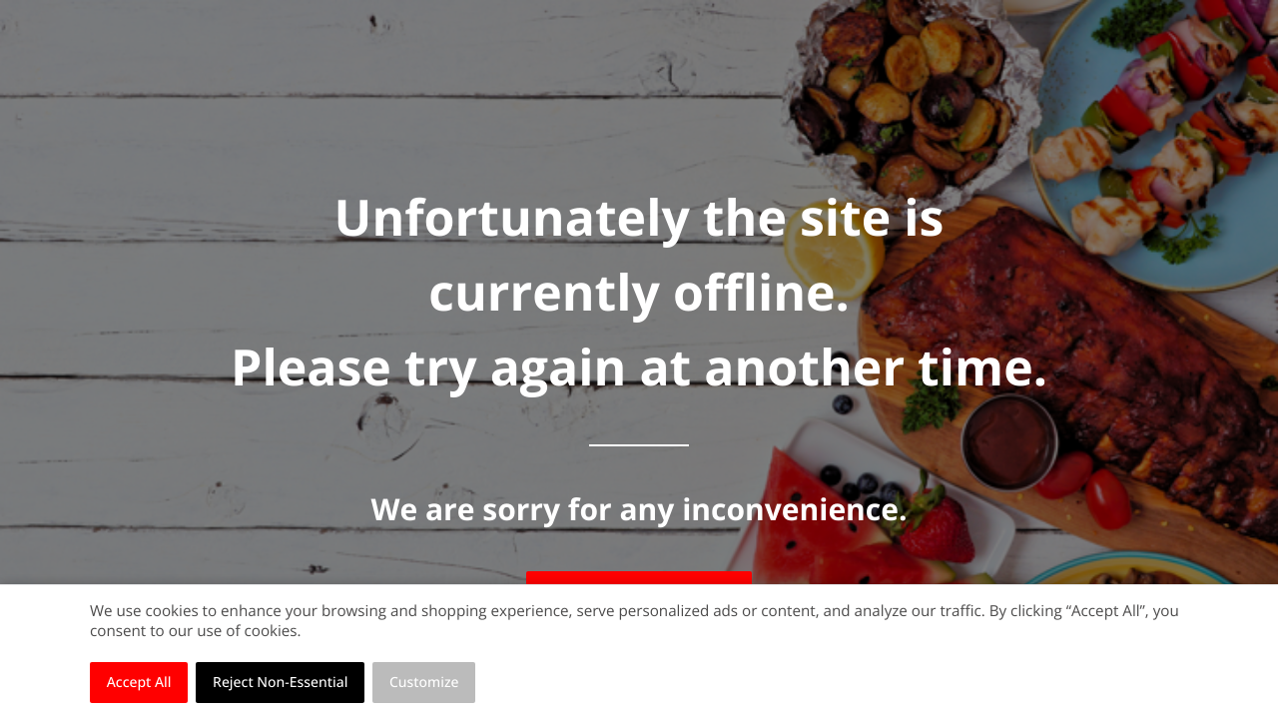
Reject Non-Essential (280, 682)
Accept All (139, 682)
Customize (424, 682)
